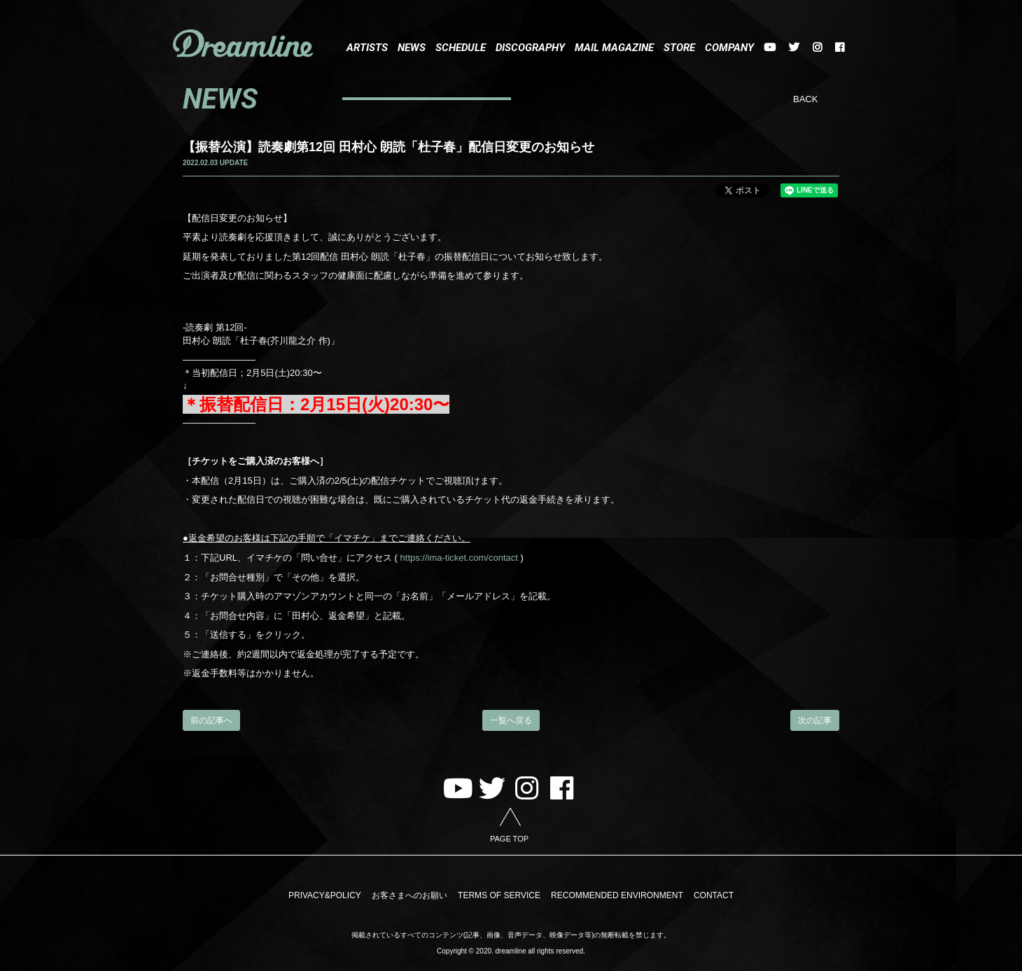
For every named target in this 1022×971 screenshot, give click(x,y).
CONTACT (712, 895)
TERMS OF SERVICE (499, 895)
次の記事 (815, 720)
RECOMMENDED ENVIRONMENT (616, 895)
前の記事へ (211, 720)
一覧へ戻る (511, 720)
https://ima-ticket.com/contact (459, 557)
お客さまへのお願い (410, 895)
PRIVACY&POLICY (326, 895)
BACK (805, 99)
